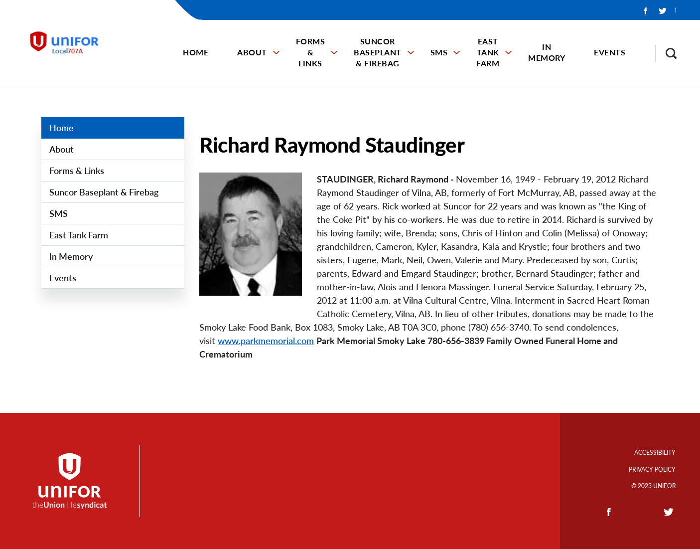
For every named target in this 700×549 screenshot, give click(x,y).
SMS (439, 52)
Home (195, 52)
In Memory (546, 52)
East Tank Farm (487, 52)
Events (609, 52)
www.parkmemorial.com (266, 340)
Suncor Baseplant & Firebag (378, 52)
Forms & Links (310, 52)
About (252, 52)
